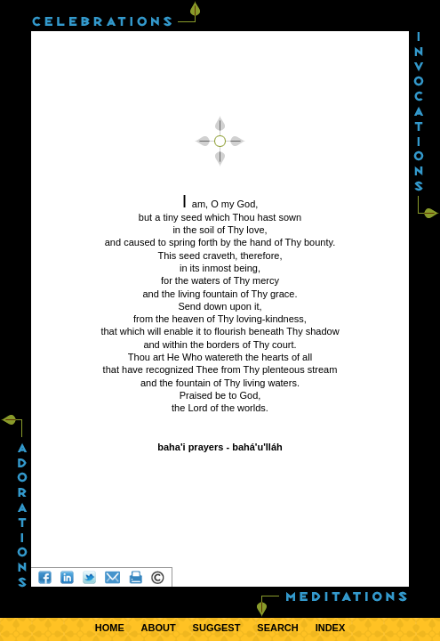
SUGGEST (217, 627)
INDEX (331, 627)
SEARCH (277, 627)
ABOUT (158, 627)
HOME (109, 627)
